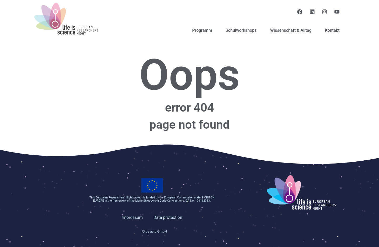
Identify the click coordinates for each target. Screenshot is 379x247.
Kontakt (332, 30)
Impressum (132, 217)
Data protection (167, 217)
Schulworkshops (241, 30)
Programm (202, 30)
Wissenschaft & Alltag (290, 30)
